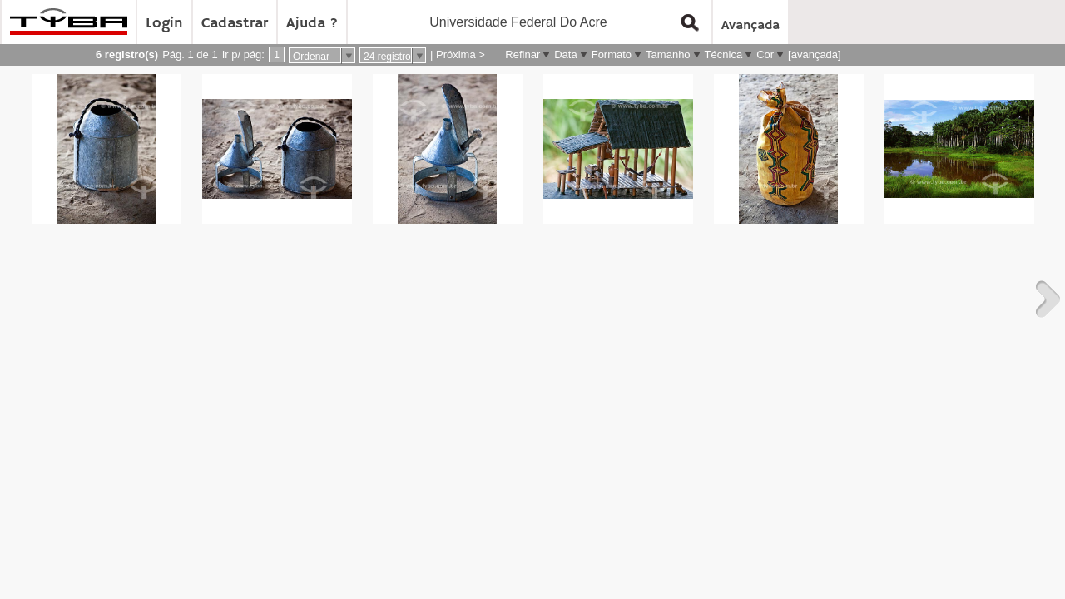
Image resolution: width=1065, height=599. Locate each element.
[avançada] (814, 54)
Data (565, 54)
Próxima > (460, 54)
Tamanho (668, 54)
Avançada (750, 25)
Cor (765, 54)
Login (164, 23)
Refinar (522, 54)
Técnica (724, 54)
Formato (612, 54)
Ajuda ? (312, 23)
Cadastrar (234, 23)
